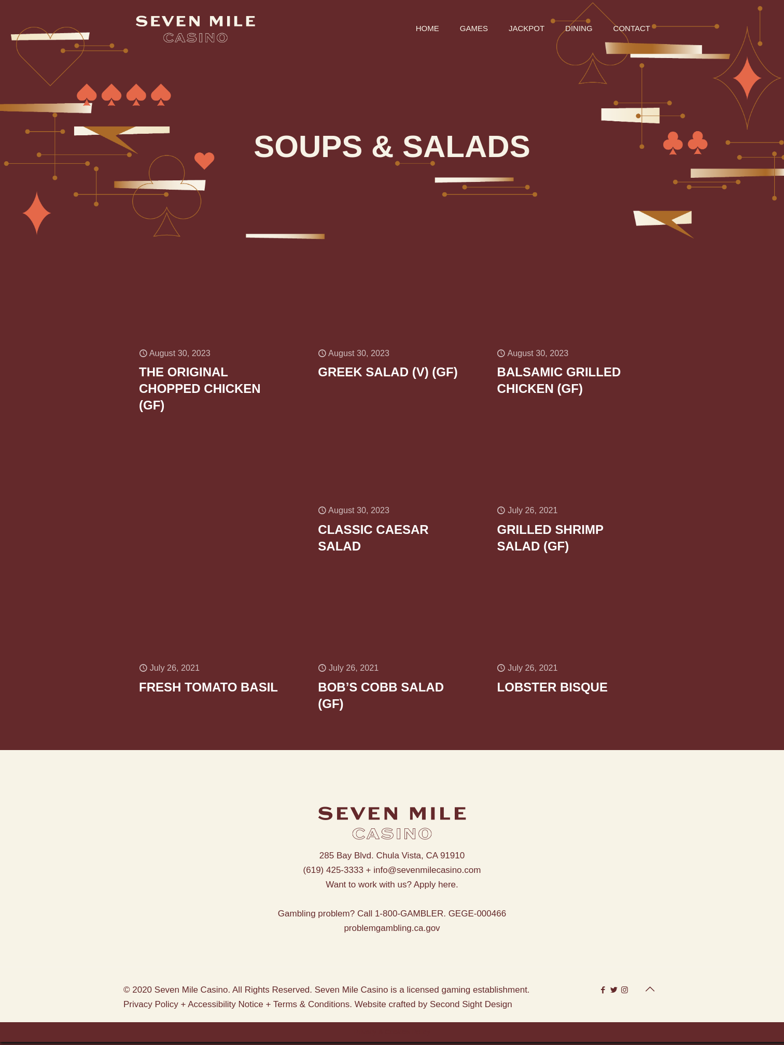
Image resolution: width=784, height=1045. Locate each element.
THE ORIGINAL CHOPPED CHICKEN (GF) (200, 389)
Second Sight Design (471, 1007)
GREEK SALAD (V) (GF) (387, 373)
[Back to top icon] (650, 992)
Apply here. (436, 888)
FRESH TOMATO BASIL (208, 690)
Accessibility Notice (225, 1007)
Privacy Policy (150, 1007)
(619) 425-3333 (333, 873)
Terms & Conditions (311, 1007)
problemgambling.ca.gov (392, 931)
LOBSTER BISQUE (552, 690)
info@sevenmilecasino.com (427, 873)
